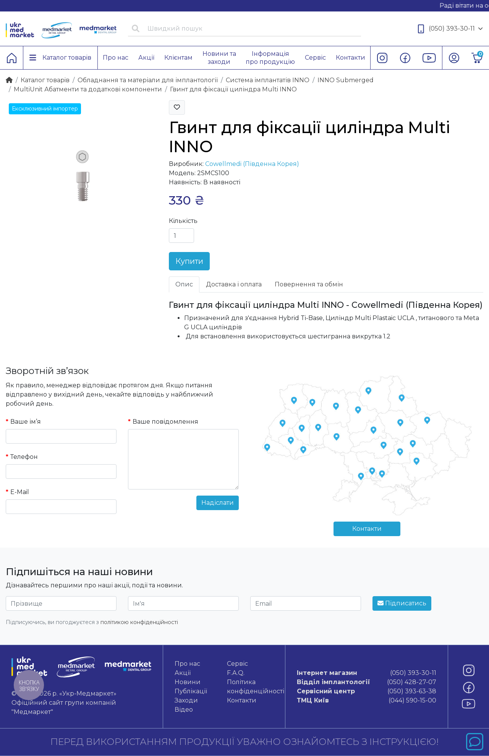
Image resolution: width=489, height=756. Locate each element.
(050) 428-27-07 (367, 682)
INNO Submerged (345, 80)
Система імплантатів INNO (267, 80)
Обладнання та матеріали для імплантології (148, 80)
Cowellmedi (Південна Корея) (252, 163)
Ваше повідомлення (165, 421)
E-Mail (19, 492)
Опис (184, 284)
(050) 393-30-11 (450, 28)
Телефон (24, 456)
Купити (189, 261)
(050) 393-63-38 (367, 691)
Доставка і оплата (234, 284)
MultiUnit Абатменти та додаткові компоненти (88, 89)
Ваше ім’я (25, 421)
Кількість (183, 220)
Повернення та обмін (309, 284)
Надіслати (217, 502)
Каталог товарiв (45, 80)
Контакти (367, 528)
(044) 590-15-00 (367, 700)
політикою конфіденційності (139, 622)
